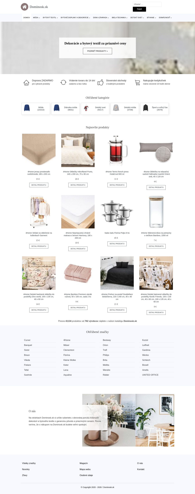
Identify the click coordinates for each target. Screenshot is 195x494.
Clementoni (69, 350)
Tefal (26, 370)
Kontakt (140, 469)
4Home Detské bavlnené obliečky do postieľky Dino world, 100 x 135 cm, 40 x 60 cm (38, 296)
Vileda (27, 360)
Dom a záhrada (100, 18)
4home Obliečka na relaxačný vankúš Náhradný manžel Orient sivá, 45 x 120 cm (156, 174)
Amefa (145, 370)
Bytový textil (49, 18)
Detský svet (136, 18)
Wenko (145, 355)
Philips (106, 355)
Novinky (26, 469)
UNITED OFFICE (150, 375)
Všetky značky (29, 463)
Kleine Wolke (70, 360)
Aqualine (68, 375)
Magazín (84, 463)
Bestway (107, 340)
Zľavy (24, 475)
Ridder (106, 375)
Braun (27, 355)
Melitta (106, 365)
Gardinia (146, 350)
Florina (67, 355)
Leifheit (145, 345)
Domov (26, 18)
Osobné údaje (86, 475)
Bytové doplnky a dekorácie (74, 18)
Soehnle (28, 375)
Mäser (66, 345)
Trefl (105, 350)
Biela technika (119, 18)
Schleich (146, 360)
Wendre (106, 370)
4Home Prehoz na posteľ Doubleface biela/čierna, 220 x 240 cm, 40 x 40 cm (117, 296)
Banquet (28, 345)
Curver (27, 340)
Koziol (145, 340)
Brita (105, 360)
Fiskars (27, 365)
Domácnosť (164, 18)
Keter (66, 365)
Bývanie (150, 18)
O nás (140, 463)
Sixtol (26, 350)
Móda (35, 18)
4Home (67, 340)
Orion (105, 345)
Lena (66, 370)
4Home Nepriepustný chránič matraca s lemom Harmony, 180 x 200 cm (78, 235)
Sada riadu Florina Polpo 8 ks (117, 233)
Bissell (145, 365)
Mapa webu (85, 469)
